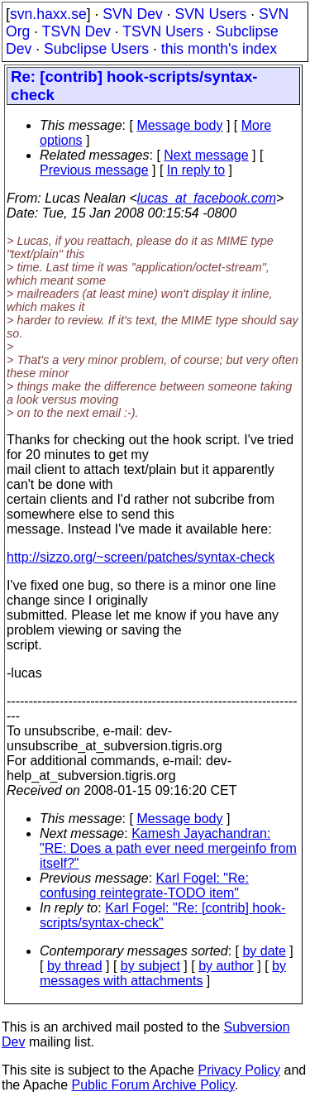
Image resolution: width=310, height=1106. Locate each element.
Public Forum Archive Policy (153, 1085)
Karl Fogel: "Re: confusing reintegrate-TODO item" (144, 885)
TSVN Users (162, 31)
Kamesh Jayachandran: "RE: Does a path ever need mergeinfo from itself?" (168, 848)
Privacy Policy (239, 1070)
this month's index (219, 49)
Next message (206, 155)
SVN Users (210, 14)
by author (226, 966)
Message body (179, 125)
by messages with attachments (163, 973)
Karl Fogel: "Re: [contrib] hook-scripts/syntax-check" (162, 915)
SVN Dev (132, 14)
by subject (150, 966)
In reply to (196, 170)
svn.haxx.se (48, 14)
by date (263, 951)
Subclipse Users (96, 49)
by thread (75, 966)
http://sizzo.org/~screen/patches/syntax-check (140, 557)
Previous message (94, 170)
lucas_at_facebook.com (206, 198)
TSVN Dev (76, 31)
